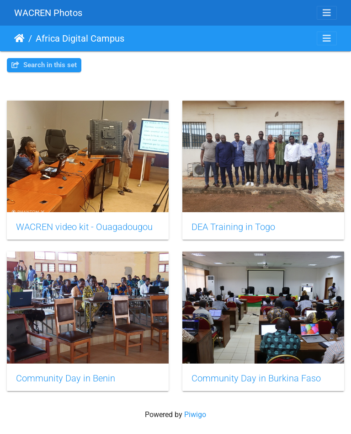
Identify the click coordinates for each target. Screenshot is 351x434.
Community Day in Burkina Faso (256, 378)
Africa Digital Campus (80, 38)
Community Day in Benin (65, 378)
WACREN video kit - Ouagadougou (84, 226)
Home (19, 38)
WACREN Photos (48, 12)
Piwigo (195, 414)
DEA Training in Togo (233, 226)
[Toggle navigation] (327, 13)
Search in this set (44, 65)
